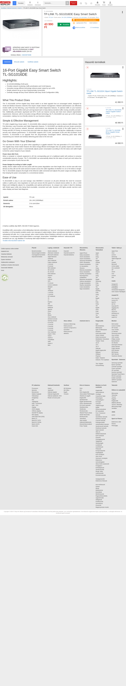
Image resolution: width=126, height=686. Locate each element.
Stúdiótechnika (84, 407)
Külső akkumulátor (101, 333)
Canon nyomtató (116, 368)
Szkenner (114, 381)
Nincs (97, 17)
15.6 (97, 344)
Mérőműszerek (100, 494)
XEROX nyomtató (117, 380)
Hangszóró (115, 284)
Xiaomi (98, 272)
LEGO (113, 415)
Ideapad (50, 287)
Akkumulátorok (101, 392)
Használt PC (115, 306)
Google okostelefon (85, 283)
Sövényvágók (100, 443)
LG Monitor (115, 331)
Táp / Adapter (99, 363)
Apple (97, 253)
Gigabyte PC (115, 308)
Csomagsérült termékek (38, 255)
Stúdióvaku (83, 409)
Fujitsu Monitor (116, 348)
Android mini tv (85, 321)
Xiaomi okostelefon (85, 258)
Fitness (114, 423)
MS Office (66, 390)
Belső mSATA (36, 424)
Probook (50, 305)
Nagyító (114, 399)
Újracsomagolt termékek (38, 253)
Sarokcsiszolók (100, 469)
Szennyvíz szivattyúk (101, 458)
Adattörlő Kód (5, 251)
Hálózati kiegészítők (53, 394)
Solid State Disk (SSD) (38, 416)
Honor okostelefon (85, 272)
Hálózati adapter (52, 392)
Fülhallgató (115, 288)
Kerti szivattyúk (100, 454)
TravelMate (51, 339)
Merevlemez (35, 392)
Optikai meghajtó (36, 394)
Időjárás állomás (116, 402)
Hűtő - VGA (35, 405)
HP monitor (115, 328)
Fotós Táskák (83, 426)
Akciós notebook (52, 251)
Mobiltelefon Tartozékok (102, 339)
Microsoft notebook (53, 255)
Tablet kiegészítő (116, 258)
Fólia (97, 255)
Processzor (35, 388)
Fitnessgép (115, 425)
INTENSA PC (115, 313)
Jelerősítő (50, 390)
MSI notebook (52, 268)
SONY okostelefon (85, 262)
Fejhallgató (115, 286)
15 (48, 298)
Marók (99, 488)
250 (49, 304)
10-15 (97, 343)
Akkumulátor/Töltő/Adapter (87, 394)
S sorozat (50, 330)
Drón (81, 388)
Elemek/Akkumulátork (86, 424)
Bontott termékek (36, 251)
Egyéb (97, 260)
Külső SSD (35, 426)
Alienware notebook (53, 253)
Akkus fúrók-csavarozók (102, 464)
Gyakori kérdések (6, 259)
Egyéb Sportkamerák (86, 401)
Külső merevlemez (101, 337)
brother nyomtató (116, 378)
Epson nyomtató (116, 364)
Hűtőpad (98, 354)
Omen (49, 311)
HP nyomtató (115, 370)
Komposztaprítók (100, 450)
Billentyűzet (99, 328)
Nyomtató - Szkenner (118, 359)
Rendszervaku (84, 411)
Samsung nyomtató (117, 363)
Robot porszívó (68, 326)
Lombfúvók (99, 445)
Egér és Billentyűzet (101, 329)
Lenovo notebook (52, 285)
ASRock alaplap (36, 411)
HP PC (113, 304)
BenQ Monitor (115, 341)
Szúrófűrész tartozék (101, 417)
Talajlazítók (99, 441)
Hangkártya (35, 398)
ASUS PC (114, 311)
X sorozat (50, 324)
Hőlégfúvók (99, 499)
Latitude (50, 279)
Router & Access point (54, 398)
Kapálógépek (99, 452)
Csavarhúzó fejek (102, 396)
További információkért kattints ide (14, 240)
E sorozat (50, 266)
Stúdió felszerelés (85, 414)
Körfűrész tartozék (101, 418)
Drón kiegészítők (84, 392)
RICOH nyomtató (116, 376)
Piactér (34, 248)
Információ (38, 3)
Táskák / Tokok (100, 341)
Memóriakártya (100, 326)
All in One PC (115, 298)
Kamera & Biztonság (69, 324)
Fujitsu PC (114, 315)
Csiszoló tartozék (100, 420)
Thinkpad (50, 290)
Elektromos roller (116, 422)
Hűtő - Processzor (37, 403)
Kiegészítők (99, 321)
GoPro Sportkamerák (86, 403)
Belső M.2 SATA (36, 420)
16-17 (97, 346)
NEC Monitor (115, 354)
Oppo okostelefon (85, 289)
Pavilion (50, 302)
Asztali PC (115, 295)
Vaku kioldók (83, 420)
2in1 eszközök (116, 268)
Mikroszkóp (115, 393)
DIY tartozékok (100, 411)
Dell (113, 277)
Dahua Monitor (116, 346)
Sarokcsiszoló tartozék (102, 426)
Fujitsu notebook (52, 262)
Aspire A (50, 343)
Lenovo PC (115, 300)
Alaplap (34, 407)
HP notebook (51, 296)
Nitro (49, 345)
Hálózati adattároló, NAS (55, 396)
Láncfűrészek (100, 447)
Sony (97, 309)
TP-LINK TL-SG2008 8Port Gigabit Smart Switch (113, 132)
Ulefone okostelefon (85, 281)
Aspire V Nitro (52, 334)
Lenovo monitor (116, 326)
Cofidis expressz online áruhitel (9, 248)
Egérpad (98, 352)
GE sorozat (51, 270)
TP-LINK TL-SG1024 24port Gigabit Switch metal (105, 92)
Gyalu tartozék (100, 430)
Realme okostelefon (85, 285)
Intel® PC (114, 317)
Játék (113, 412)
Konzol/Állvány (100, 365)
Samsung (98, 281)
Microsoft (114, 264)
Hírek (2, 270)
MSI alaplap (35, 414)
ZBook (49, 315)
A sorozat (50, 264)
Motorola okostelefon (85, 270)
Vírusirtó (66, 394)
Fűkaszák (98, 449)
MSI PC (114, 310)
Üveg (97, 257)
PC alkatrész (36, 385)
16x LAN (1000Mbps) (67, 17)
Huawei (98, 262)
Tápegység (35, 401)
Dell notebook (51, 273)
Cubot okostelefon (85, 287)
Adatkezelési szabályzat (7, 262)
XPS (49, 281)
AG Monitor (115, 343)
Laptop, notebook (53, 248)
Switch (49, 336)
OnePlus (98, 290)
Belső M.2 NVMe (37, 422)
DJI (81, 390)
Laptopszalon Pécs (81, 23)
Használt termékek (37, 256)
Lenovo (114, 255)
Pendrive (98, 331)
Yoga (49, 288)
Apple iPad (115, 251)
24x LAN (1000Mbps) (110, 95)
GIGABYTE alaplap (37, 413)
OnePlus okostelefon (85, 274)
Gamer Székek (100, 335)
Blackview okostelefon (86, 279)
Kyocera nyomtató (117, 372)
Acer (113, 273)
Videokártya (35, 396)
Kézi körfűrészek (101, 484)
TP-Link (51, 17)
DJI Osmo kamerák (85, 405)
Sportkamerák (84, 399)
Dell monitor (115, 324)
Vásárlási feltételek (6, 254)
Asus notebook (52, 317)
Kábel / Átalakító (101, 358)
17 (48, 300)
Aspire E (50, 337)
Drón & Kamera (85, 385)
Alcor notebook (52, 260)
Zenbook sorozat (52, 319)
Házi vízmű (99, 456)
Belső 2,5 (34, 418)
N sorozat (50, 322)
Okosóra (82, 268)
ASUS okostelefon (85, 257)
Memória (34, 390)
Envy (49, 313)
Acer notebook (52, 332)
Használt (66, 251)
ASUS (113, 272)
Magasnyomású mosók (102, 507)
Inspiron (50, 275)
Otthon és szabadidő (118, 390)
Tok (97, 258)
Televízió (114, 385)
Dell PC (114, 302)
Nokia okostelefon (85, 255)
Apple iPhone (83, 253)
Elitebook (50, 307)
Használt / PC (68, 248)
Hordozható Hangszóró (118, 290)
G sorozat (50, 283)
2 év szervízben (83, 17)
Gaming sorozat (52, 320)
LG (96, 300)
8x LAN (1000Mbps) (115, 136)
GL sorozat (51, 272)
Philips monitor (116, 339)
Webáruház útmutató (7, 257)
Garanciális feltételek (7, 267)
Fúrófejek (99, 394)
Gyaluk (100, 486)
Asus (113, 253)
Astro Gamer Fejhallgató (118, 291)
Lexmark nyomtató (117, 366)
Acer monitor (115, 329)
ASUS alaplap (36, 409)
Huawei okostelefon (85, 264)
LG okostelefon (84, 266)
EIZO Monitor (115, 350)
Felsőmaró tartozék (101, 428)
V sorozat (50, 294)
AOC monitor (115, 337)
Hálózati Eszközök (54, 385)
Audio (114, 281)
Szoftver (66, 385)
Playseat (98, 356)
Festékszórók (99, 501)
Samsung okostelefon (86, 260)
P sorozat (50, 326)
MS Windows (67, 388)
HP (112, 260)
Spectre (50, 309)
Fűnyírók (98, 437)
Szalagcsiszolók (100, 479)
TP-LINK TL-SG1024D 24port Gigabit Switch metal (113, 111)
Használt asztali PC (69, 253)
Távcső (114, 397)
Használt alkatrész (69, 255)
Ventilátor (114, 408)
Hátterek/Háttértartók (85, 422)
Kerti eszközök (100, 435)
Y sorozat (50, 292)
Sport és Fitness (117, 418)
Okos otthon (68, 321)
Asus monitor (115, 335)
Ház (33, 399)
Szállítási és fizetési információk (10, 265)
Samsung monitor (116, 333)
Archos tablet (115, 266)
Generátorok (99, 503)
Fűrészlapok (100, 398)
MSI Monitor (115, 352)
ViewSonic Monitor (117, 356)
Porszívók (98, 505)
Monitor (114, 321)
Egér (97, 324)
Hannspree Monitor (117, 344)
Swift (49, 341)
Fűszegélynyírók (101, 439)
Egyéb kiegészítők (101, 350)
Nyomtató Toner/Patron (118, 374)
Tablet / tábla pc (117, 248)
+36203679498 (26, 55)
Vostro (49, 277)
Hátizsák (98, 348)
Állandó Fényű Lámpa (86, 413)
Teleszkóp (114, 395)
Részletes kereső (73, 3)
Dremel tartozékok (102, 409)
